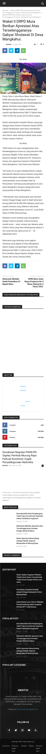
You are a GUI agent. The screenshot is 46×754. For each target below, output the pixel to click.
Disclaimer (6, 746)
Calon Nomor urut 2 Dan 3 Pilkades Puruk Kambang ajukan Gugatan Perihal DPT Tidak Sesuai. (29, 604)
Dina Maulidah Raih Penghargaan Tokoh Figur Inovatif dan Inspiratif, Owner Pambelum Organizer (29, 516)
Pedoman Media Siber (15, 748)
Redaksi (24, 746)
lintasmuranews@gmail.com (27, 709)
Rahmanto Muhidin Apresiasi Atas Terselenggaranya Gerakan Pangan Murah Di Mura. (29, 528)
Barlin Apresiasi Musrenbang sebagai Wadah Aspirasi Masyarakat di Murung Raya (27, 540)
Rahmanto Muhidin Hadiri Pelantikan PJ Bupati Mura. (11, 281)
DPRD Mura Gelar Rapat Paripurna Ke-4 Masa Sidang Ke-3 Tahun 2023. (34, 283)
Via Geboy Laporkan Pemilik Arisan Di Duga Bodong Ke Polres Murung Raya (29, 592)
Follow (41, 431)
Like (42, 425)
